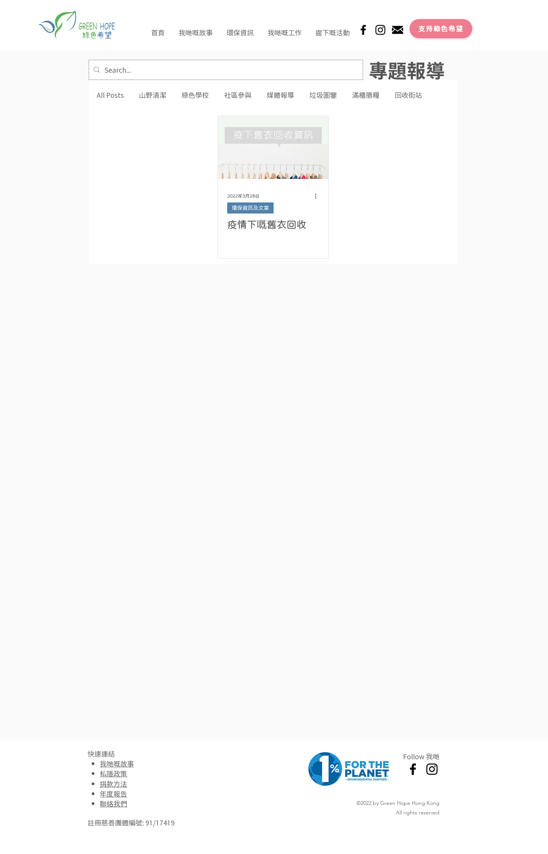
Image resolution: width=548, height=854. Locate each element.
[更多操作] (318, 196)
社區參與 (238, 95)
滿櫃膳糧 (365, 95)
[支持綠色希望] (441, 29)
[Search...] (225, 70)
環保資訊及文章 (250, 207)
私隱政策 (113, 773)
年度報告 (113, 793)
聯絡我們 (113, 803)
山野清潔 (152, 95)
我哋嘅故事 (117, 763)
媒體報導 (280, 95)
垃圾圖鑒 (323, 95)
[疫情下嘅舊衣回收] (273, 147)
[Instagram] (380, 30)
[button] (196, 29)
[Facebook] (363, 30)
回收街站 (408, 95)
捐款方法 (113, 784)
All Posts (110, 95)
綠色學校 (195, 95)
